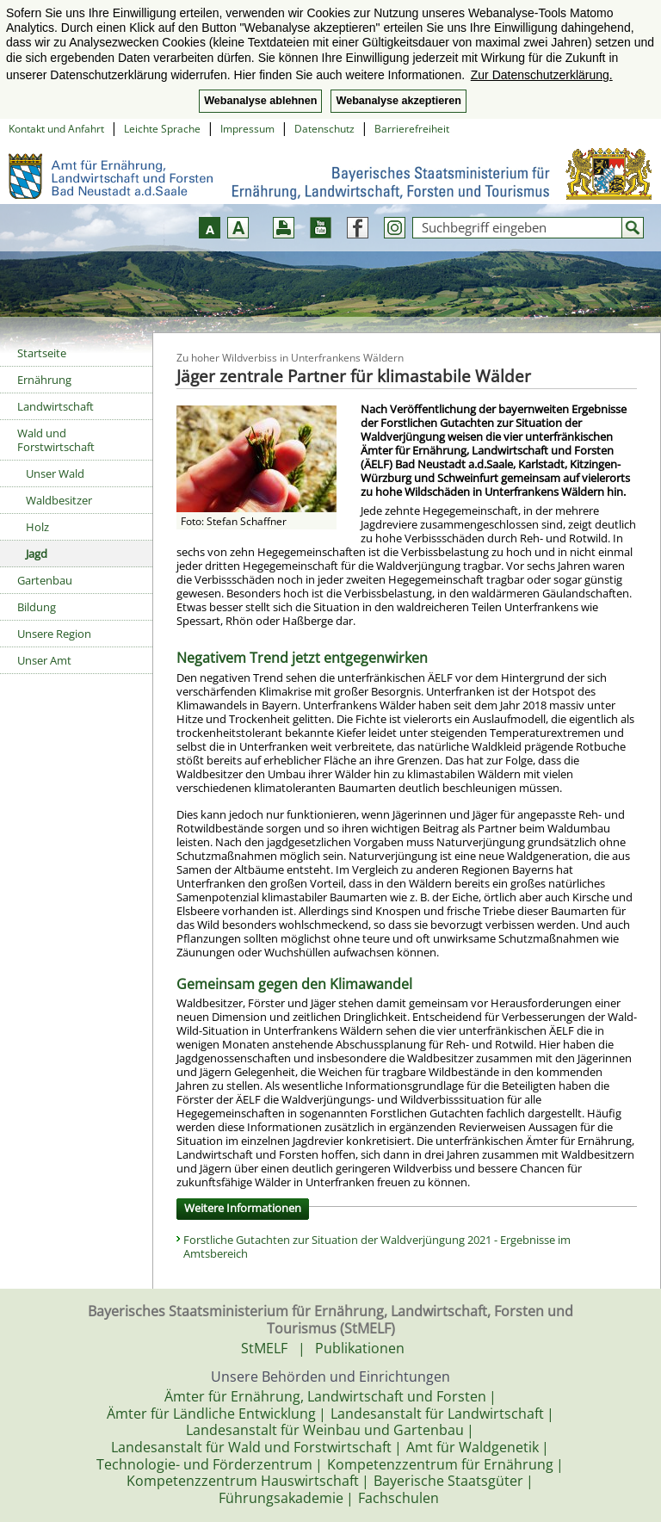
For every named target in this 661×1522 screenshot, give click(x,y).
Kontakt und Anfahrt (56, 128)
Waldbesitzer (59, 500)
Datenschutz (324, 128)
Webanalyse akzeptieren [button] (398, 101)
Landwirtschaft (55, 406)
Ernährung (44, 379)
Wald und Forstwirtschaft (56, 440)
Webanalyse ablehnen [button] (260, 101)
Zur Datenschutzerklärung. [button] (542, 75)
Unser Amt (44, 660)
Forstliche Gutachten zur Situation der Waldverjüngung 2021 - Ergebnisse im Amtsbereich (377, 1246)
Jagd (36, 553)
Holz (37, 527)
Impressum (247, 128)
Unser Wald (55, 473)
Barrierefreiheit (411, 128)
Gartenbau (44, 580)
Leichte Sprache (162, 128)
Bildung (36, 607)
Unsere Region (54, 633)
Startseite (41, 353)
